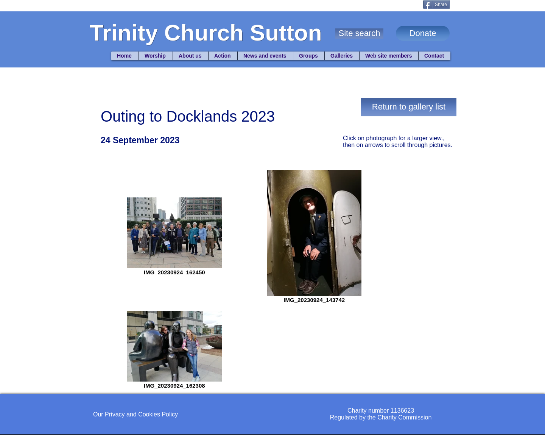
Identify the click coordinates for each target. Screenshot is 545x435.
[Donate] (423, 33)
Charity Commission (404, 417)
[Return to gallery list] (408, 107)
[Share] (436, 4)
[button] (359, 33)
